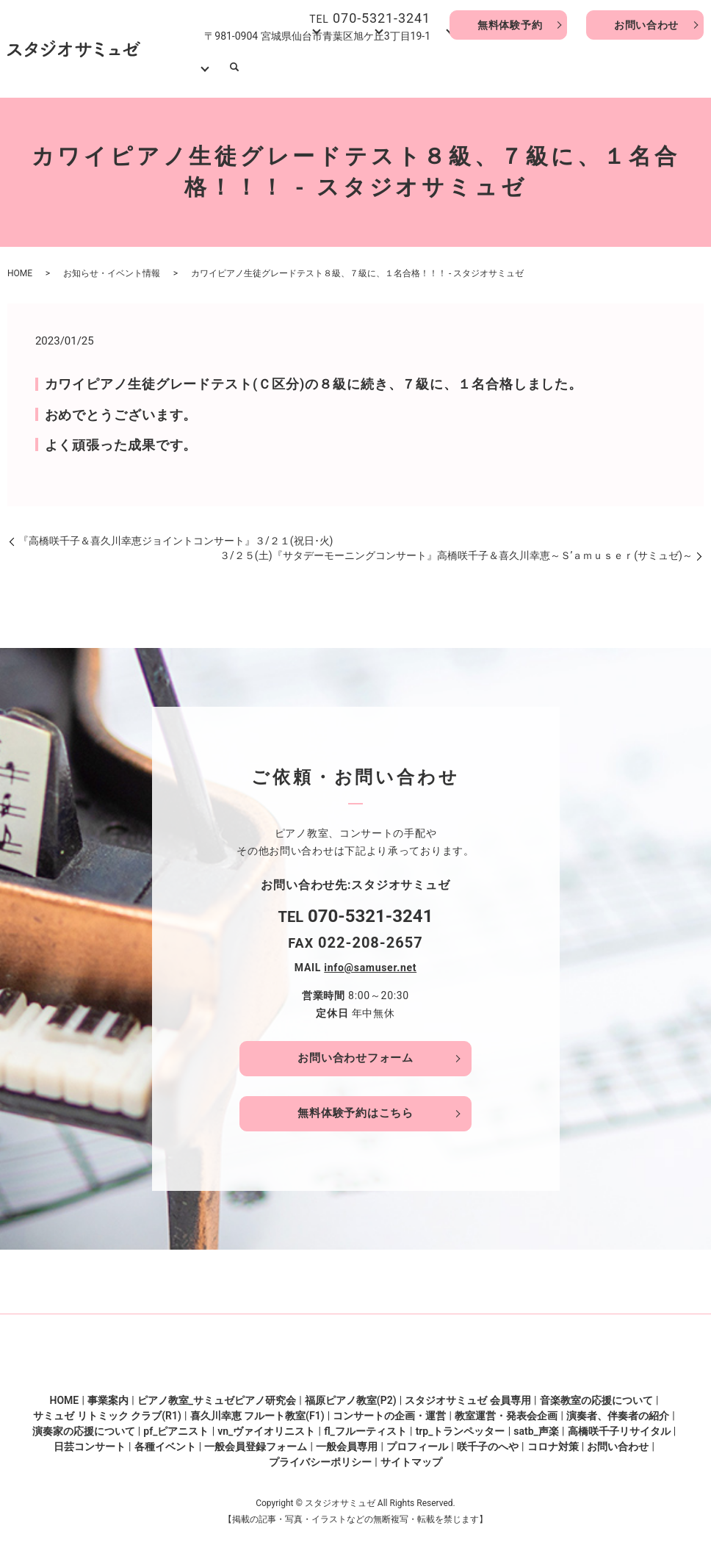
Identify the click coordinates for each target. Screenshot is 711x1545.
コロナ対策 (553, 1438)
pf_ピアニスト (176, 1423)
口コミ (464, 66)
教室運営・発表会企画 (506, 1407)
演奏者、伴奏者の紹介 (617, 1407)
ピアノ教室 (311, 66)
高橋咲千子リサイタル (619, 1423)
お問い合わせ (645, 25)
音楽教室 (363, 66)
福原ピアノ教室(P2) (351, 1392)
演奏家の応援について (83, 1423)
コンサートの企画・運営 (389, 1407)
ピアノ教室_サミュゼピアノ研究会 (216, 1392)
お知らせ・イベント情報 (111, 264)
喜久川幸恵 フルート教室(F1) (257, 1407)
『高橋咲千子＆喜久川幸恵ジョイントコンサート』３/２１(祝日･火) (175, 532)
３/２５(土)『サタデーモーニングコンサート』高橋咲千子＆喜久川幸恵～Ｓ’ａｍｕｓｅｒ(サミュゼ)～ (456, 546)
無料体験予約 (508, 25)
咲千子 (494, 66)
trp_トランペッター (460, 1423)
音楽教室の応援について (596, 1392)
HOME (233, 66)
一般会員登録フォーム (255, 1438)
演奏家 (534, 66)
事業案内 (267, 66)
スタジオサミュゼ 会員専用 (467, 1392)
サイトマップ (411, 1454)
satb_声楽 (536, 1423)
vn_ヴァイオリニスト (266, 1423)
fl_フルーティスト (365, 1423)
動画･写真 (580, 66)
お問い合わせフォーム (355, 1049)
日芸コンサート (90, 1438)
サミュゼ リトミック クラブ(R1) (107, 1407)
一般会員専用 (347, 1438)
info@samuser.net (370, 959)
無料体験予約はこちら (355, 1105)
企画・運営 (416, 66)
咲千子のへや (488, 1438)
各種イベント (165, 1438)
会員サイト (635, 66)
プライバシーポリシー (320, 1454)
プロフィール (417, 1438)
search (690, 66)
